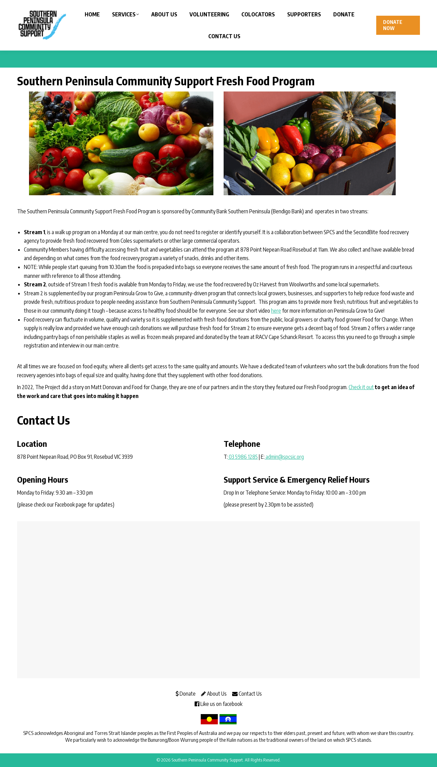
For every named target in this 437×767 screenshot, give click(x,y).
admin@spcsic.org (284, 456)
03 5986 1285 (243, 456)
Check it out (361, 387)
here (276, 310)
